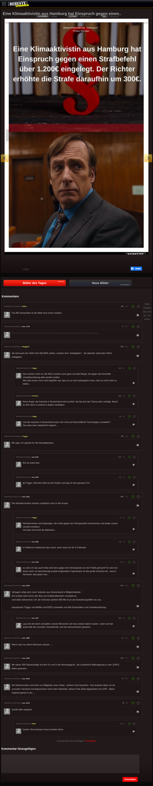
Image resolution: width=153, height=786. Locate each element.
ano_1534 (25, 658)
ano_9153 (25, 679)
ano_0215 (25, 703)
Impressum (92, 28)
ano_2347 (35, 457)
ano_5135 (35, 562)
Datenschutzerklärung (74, 28)
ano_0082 (35, 541)
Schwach (17, 269)
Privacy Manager (81, 31)
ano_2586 (25, 638)
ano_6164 (35, 477)
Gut (7, 269)
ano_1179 (25, 326)
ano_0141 (25, 497)
